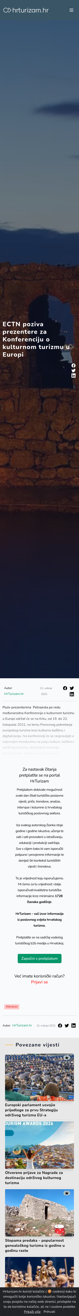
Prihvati (49, 1311)
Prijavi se (39, 982)
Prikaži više (32, 1311)
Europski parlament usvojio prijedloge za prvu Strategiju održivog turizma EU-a (31, 1110)
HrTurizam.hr (14, 694)
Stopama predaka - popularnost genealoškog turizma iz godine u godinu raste (35, 1245)
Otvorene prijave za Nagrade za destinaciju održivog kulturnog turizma (34, 1177)
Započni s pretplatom (39, 958)
